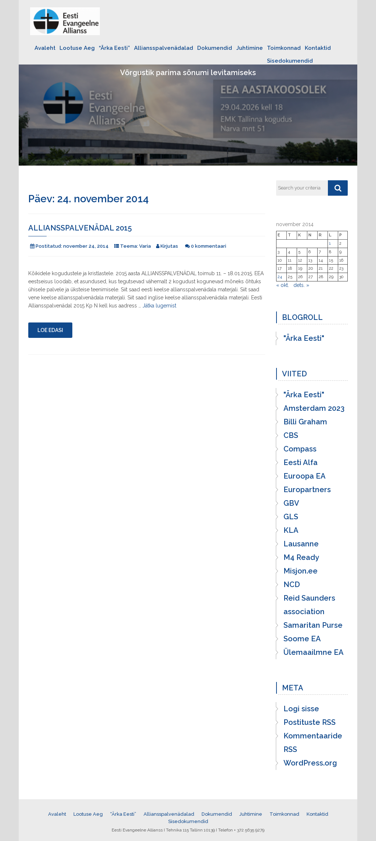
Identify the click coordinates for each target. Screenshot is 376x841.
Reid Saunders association (309, 605)
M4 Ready (301, 557)
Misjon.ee (300, 571)
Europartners (307, 489)
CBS (290, 435)
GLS (290, 516)
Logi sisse (301, 708)
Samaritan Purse (313, 625)
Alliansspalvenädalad (163, 48)
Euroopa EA (304, 476)
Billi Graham (305, 421)
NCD (291, 584)
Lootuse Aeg (77, 48)
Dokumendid (214, 48)
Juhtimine (249, 48)
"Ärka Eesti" (303, 338)
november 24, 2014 (86, 246)
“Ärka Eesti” (114, 48)
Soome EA (302, 638)
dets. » (301, 285)
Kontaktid (318, 48)
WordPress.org (310, 763)
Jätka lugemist (159, 306)
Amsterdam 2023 (313, 408)
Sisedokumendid (290, 61)
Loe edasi (50, 330)
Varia (145, 246)
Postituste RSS (309, 722)
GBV (291, 503)
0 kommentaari (208, 246)
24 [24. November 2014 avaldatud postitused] (280, 276)
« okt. (282, 285)
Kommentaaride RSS (312, 742)
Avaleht (45, 48)
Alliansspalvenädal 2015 (80, 228)
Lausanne (301, 543)
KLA (291, 530)
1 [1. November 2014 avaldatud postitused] (330, 243)
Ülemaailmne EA (313, 652)
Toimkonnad (284, 48)
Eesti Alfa (300, 462)
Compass (300, 449)
